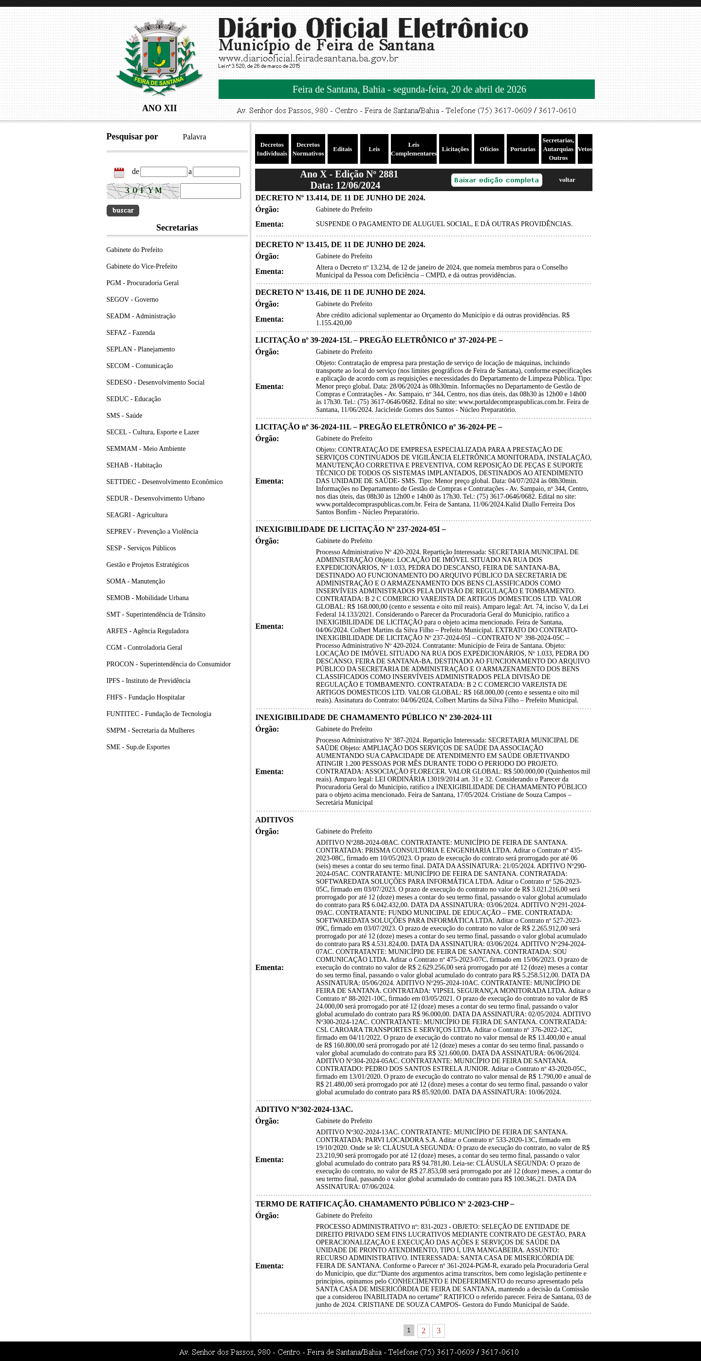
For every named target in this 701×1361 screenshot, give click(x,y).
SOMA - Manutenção (136, 581)
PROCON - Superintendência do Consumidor (169, 664)
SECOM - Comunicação (140, 365)
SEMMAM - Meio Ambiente (146, 448)
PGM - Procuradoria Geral (143, 283)
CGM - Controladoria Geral (145, 647)
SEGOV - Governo (133, 299)
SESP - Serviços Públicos (141, 548)
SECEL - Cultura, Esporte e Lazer (153, 432)
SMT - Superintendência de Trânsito (156, 614)
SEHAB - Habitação (134, 465)
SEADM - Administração (141, 316)
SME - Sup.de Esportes (138, 747)
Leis (374, 149)
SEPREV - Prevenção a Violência (152, 531)
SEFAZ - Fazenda (131, 332)
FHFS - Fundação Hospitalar (146, 697)
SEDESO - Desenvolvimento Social (156, 382)
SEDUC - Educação (134, 399)
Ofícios (489, 149)
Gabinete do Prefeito (135, 249)
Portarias (522, 149)
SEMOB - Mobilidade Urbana (148, 598)
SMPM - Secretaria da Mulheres (151, 730)
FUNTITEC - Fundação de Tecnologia (159, 714)
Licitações (455, 149)
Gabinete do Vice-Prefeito (142, 266)
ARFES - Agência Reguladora (148, 631)
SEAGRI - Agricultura (137, 515)
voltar (567, 179)
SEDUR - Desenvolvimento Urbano (156, 498)
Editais (342, 149)
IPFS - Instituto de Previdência (149, 680)
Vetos (585, 149)
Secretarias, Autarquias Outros (558, 148)
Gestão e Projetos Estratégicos (148, 564)
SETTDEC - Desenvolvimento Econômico (165, 482)
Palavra (194, 137)
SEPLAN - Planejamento (141, 349)
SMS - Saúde (125, 415)
